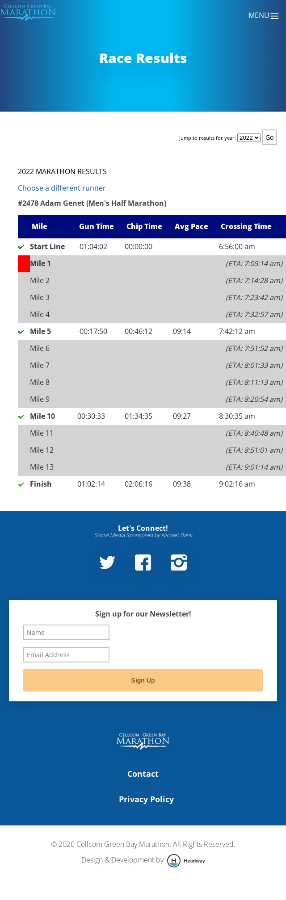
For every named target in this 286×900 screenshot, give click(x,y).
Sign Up (143, 680)
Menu (263, 16)
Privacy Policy (146, 799)
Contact (143, 773)
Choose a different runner (62, 188)
